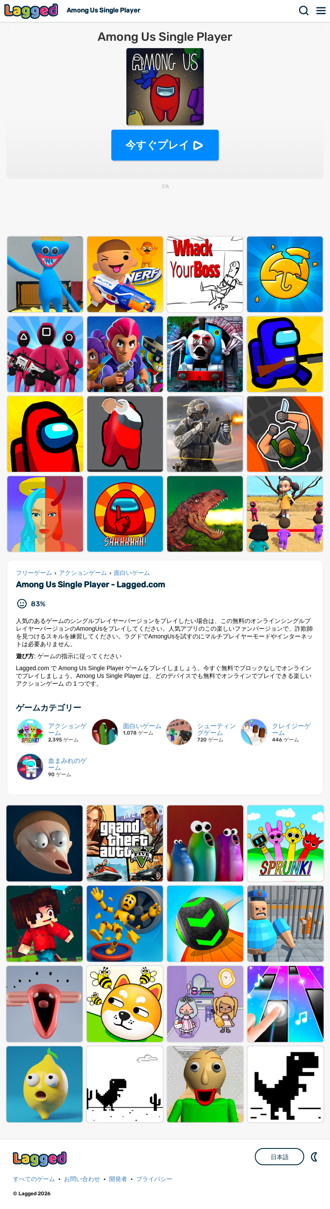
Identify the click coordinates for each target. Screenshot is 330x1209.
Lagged (32, 11)
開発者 (118, 1179)
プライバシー (154, 1179)
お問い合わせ (82, 1179)
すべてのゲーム (34, 1179)
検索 (304, 10)
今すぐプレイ (157, 145)
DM (315, 1156)
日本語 (280, 1157)
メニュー (321, 10)
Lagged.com (41, 1159)
